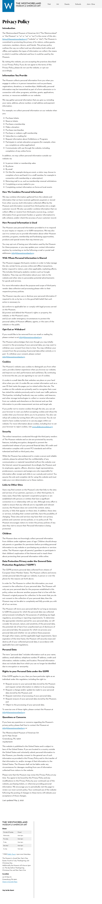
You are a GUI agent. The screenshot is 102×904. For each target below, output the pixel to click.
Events (67, 4)
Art (57, 4)
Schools (78, 4)
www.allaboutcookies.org (42, 426)
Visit (49, 4)
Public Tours (11, 854)
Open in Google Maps (9, 882)
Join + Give (91, 4)
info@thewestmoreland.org (22, 253)
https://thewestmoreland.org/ (14, 39)
